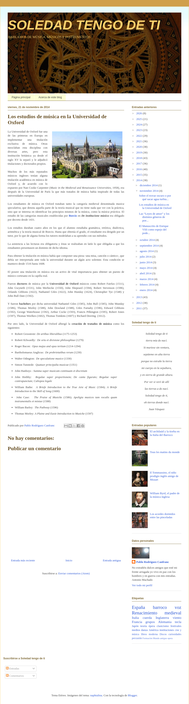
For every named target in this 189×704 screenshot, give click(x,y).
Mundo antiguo (160, 638)
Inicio (68, 560)
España (138, 607)
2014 (139, 180)
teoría (143, 626)
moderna (153, 634)
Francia (137, 622)
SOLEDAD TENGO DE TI (84, 25)
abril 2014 (146, 273)
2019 (139, 152)
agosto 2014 (147, 251)
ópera (152, 626)
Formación (147, 638)
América (154, 630)
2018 (139, 158)
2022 (139, 135)
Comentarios (15, 675)
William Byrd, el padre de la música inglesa (165, 495)
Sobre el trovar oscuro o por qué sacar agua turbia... (155, 197)
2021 (139, 141)
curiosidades (175, 634)
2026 (139, 113)
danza (144, 630)
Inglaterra (162, 617)
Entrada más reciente (23, 560)
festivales (176, 626)
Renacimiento (144, 612)
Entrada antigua (112, 560)
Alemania (165, 622)
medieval (173, 612)
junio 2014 (146, 262)
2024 (139, 124)
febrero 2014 (147, 284)
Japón (135, 626)
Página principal (21, 97)
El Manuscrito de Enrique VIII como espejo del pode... (153, 229)
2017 (139, 163)
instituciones (167, 630)
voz (178, 607)
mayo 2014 (146, 267)
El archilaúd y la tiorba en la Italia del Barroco (165, 433)
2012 (139, 302)
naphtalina (96, 695)
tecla (178, 622)
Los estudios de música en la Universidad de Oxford (155, 206)
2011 (139, 308)
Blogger (132, 695)
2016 (139, 169)
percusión (137, 638)
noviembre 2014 (149, 190)
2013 (139, 297)
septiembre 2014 (150, 245)
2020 (139, 146)
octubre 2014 (147, 239)
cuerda (147, 617)
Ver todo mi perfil (142, 585)
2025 (139, 119)
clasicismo (163, 626)
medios (136, 630)
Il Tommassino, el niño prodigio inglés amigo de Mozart (164, 476)
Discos (163, 634)
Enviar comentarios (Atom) (74, 573)
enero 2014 (146, 290)
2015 (139, 174)
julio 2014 (146, 256)
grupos (150, 622)
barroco (160, 607)
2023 (139, 130)
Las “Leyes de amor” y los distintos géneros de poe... (154, 217)
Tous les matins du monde (165, 452)
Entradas (12, 668)
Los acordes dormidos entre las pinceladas (162, 515)
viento (177, 617)
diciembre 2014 (149, 185)
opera (170, 638)
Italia (135, 617)
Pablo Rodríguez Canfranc (152, 562)
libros (144, 634)
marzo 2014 (147, 279)
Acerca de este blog (50, 97)
